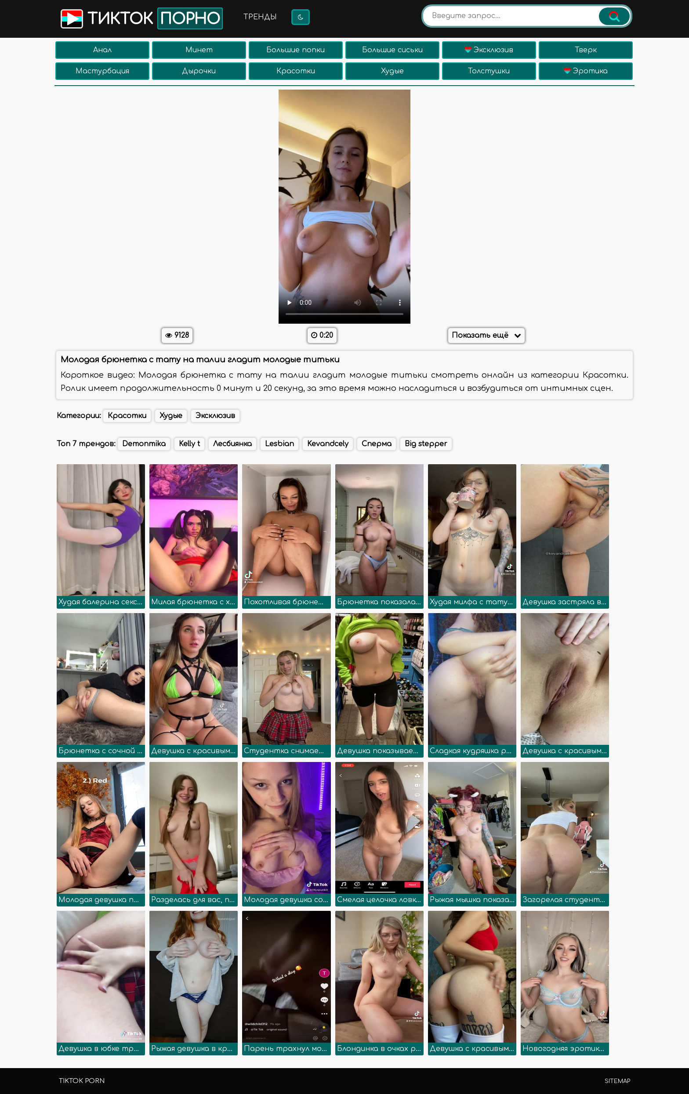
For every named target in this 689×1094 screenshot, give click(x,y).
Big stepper (426, 444)
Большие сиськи (392, 50)
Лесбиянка (232, 444)
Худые (392, 71)
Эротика (586, 71)
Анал (102, 50)
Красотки (295, 71)
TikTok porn (82, 1081)
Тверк (586, 50)
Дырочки (199, 71)
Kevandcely (327, 444)
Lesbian (279, 444)
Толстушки (489, 71)
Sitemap (617, 1081)
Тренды (260, 17)
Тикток (141, 18)
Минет (199, 50)
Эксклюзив (488, 50)
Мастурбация (102, 71)
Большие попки (295, 50)
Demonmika (144, 444)
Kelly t (189, 444)
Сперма (377, 444)
